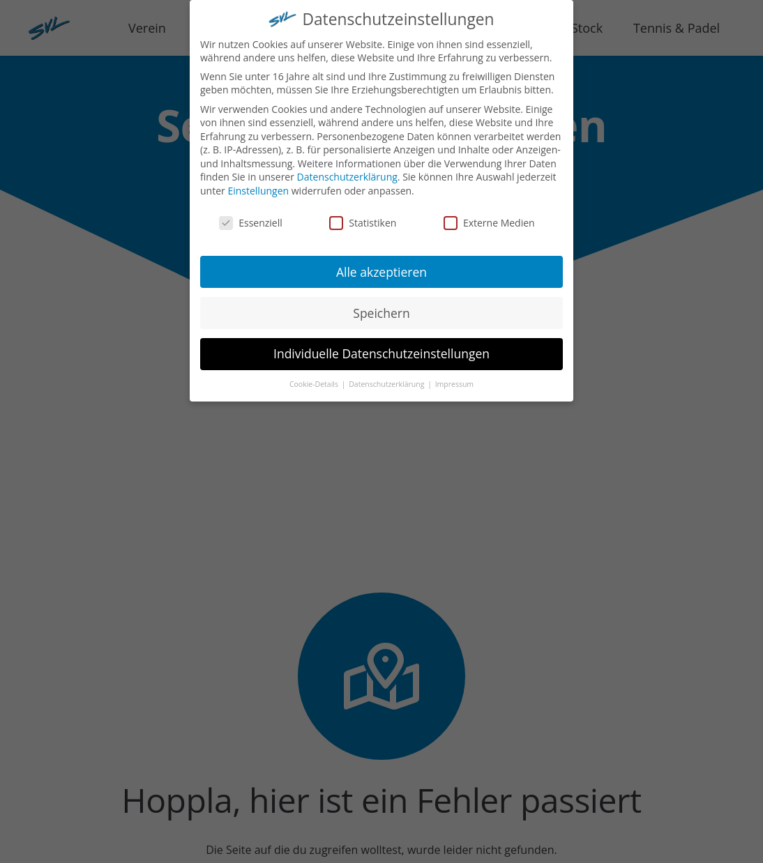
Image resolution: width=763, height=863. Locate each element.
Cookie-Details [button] (314, 380)
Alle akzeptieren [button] (381, 267)
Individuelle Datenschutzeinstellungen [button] (381, 350)
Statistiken (362, 218)
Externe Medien (489, 218)
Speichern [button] (381, 308)
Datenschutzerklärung (347, 173)
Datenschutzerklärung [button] (387, 380)
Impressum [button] (454, 380)
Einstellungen (258, 186)
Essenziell (250, 218)
